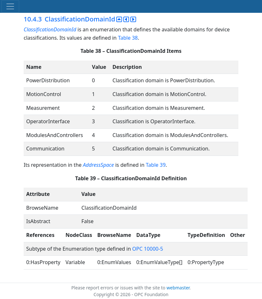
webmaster (177, 288)
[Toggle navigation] (10, 6)
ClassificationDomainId (50, 29)
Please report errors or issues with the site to (118, 288)
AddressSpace (98, 164)
